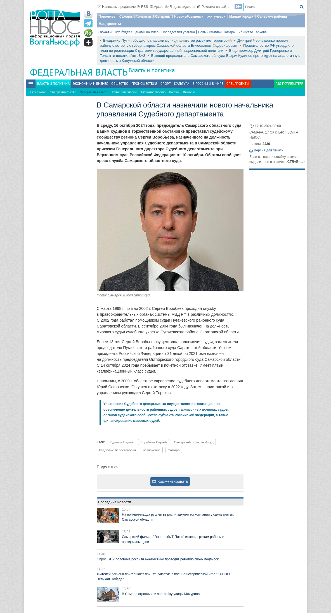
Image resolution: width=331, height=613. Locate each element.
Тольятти (143, 16)
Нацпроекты (110, 24)
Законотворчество (153, 92)
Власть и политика (152, 70)
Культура (181, 83)
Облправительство (63, 92)
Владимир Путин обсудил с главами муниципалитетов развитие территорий (168, 40)
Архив (157, 7)
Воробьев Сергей (153, 442)
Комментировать (170, 481)
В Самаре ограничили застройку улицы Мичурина (161, 594)
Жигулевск (216, 16)
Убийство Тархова (252, 32)
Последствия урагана (178, 32)
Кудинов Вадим (121, 442)
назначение (151, 450)
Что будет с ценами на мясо (137, 32)
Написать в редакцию (116, 7)
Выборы (189, 92)
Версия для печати (268, 150)
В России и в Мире (208, 83)
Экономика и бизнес (90, 83)
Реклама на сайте (213, 7)
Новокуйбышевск (189, 16)
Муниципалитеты (124, 92)
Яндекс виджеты (180, 7)
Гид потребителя (289, 83)
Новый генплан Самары (216, 32)
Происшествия (144, 83)
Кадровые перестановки (117, 450)
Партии (174, 92)
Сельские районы (272, 16)
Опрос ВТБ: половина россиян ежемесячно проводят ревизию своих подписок (158, 559)
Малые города (241, 16)
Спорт (165, 83)
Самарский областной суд (193, 442)
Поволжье (106, 16)
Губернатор (38, 92)
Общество (119, 83)
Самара (125, 16)
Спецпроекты (237, 83)
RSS (143, 7)
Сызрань (162, 16)
